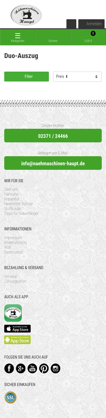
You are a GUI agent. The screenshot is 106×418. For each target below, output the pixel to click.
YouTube (32, 368)
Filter (26, 76)
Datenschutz (13, 252)
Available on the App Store (17, 329)
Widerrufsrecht (15, 242)
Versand (10, 276)
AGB (7, 247)
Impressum (13, 237)
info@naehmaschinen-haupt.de (53, 163)
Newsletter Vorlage (18, 204)
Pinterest (44, 368)
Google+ (21, 368)
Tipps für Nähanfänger (21, 213)
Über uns (11, 189)
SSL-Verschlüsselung (10, 397)
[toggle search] (53, 37)
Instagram (55, 368)
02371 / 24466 (53, 136)
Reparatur (11, 199)
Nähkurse (11, 194)
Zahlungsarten (15, 281)
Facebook (9, 368)
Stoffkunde (12, 208)
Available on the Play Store (17, 339)
